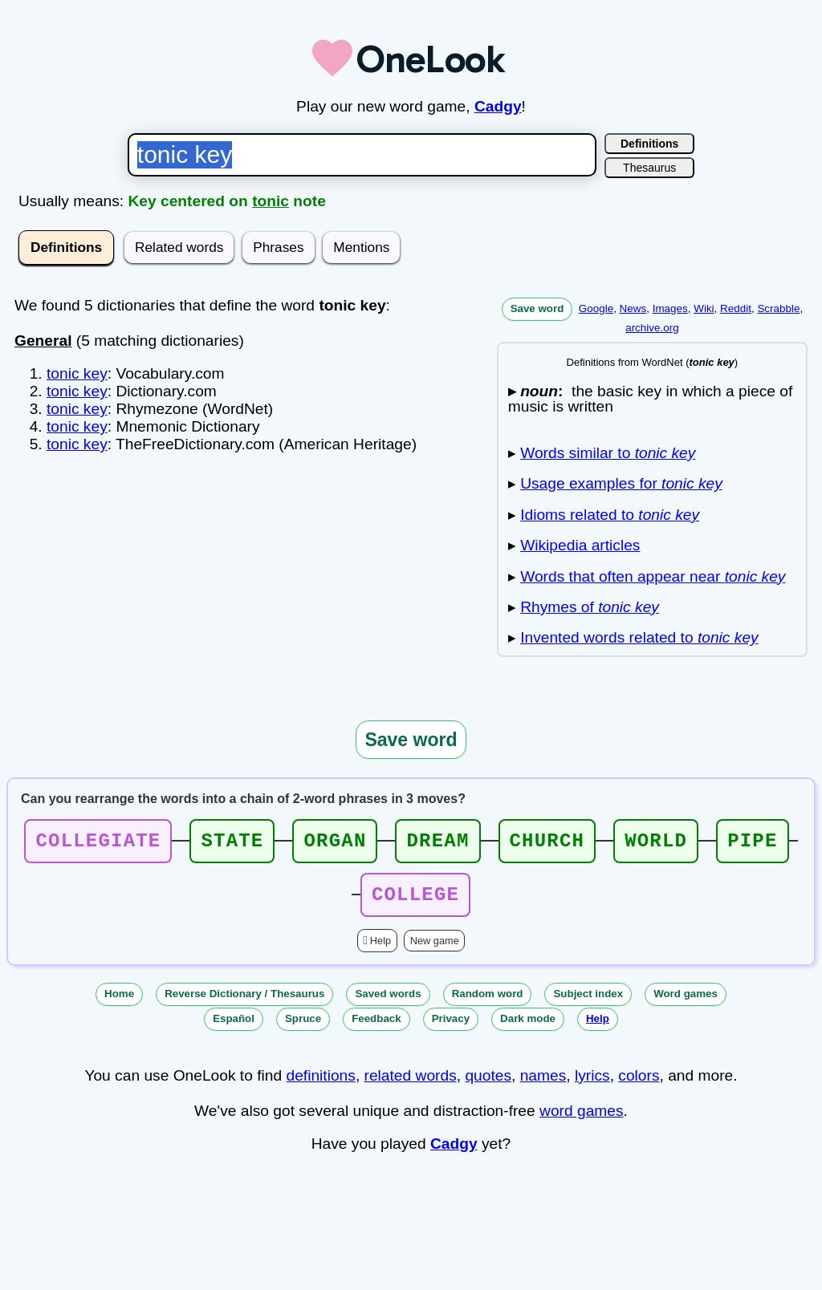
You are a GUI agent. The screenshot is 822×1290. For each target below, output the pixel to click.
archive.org (651, 328)
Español (233, 1028)
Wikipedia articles (580, 545)
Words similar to (607, 452)
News (633, 308)
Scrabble (778, 308)
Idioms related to (609, 514)
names (543, 1085)
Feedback (376, 1028)
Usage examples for (621, 483)
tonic (270, 201)
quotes (488, 1085)
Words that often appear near (652, 576)
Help (380, 950)
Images (670, 308)
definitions (320, 1085)
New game (434, 950)
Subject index (588, 1003)
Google (596, 308)
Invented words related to (639, 637)
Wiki (704, 308)
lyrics (592, 1085)
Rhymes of (589, 606)
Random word (487, 1003)
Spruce (303, 1028)
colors (638, 1085)
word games (581, 1120)
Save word (537, 308)
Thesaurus (649, 167)
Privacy (451, 1028)
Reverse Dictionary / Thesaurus (244, 1003)
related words (410, 1085)
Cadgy (498, 106)
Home (119, 1003)
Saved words (388, 1003)
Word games (685, 1003)
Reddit (735, 308)
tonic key (77, 373)
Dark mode (527, 1028)
